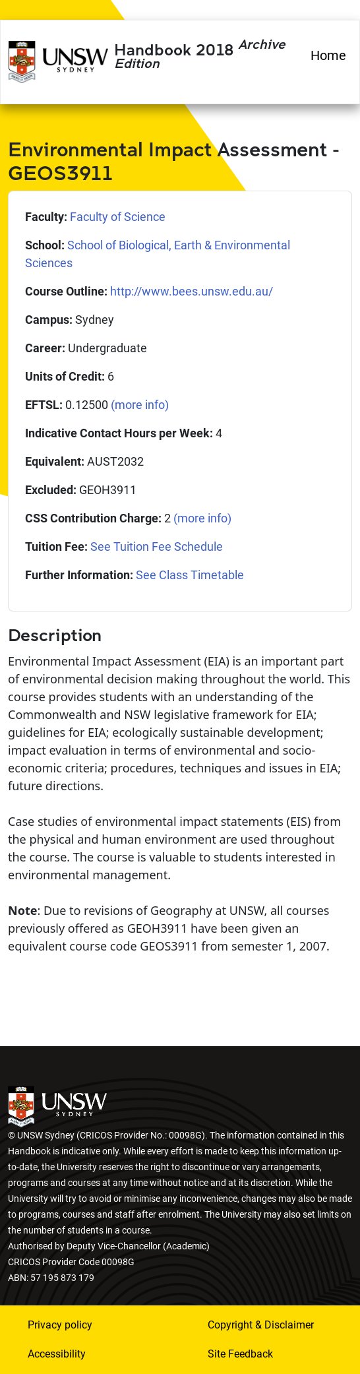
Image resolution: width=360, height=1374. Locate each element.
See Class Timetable (190, 575)
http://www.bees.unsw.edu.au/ (191, 291)
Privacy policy (60, 1325)
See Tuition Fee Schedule (156, 546)
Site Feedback (240, 1354)
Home (328, 55)
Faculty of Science (117, 217)
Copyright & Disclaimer (261, 1325)
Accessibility (57, 1354)
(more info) (140, 405)
